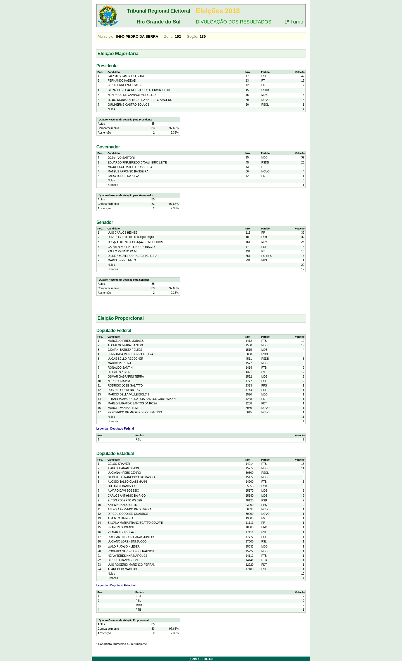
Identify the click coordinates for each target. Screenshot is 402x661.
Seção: (192, 36)
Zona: (168, 36)
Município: (106, 36)
